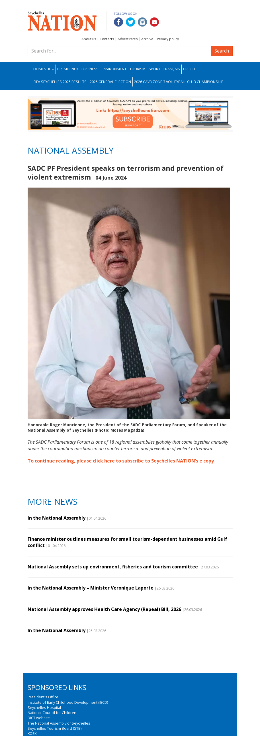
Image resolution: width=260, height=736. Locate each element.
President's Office (43, 696)
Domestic (43, 69)
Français (171, 69)
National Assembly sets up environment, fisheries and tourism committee (113, 567)
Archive (147, 39)
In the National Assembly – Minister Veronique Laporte (90, 588)
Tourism (138, 69)
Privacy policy (168, 39)
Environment (114, 69)
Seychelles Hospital (44, 707)
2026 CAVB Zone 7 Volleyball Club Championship (179, 81)
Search (221, 51)
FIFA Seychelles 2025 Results (60, 81)
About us (88, 39)
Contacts (107, 39)
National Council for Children (52, 712)
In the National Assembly (56, 518)
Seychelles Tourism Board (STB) (54, 728)
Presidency (67, 69)
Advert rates (128, 39)
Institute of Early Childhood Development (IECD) (68, 702)
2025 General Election (110, 81)
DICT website (39, 717)
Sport (154, 69)
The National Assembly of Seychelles (59, 723)
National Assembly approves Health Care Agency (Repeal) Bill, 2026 (104, 609)
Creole (189, 69)
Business (90, 69)
